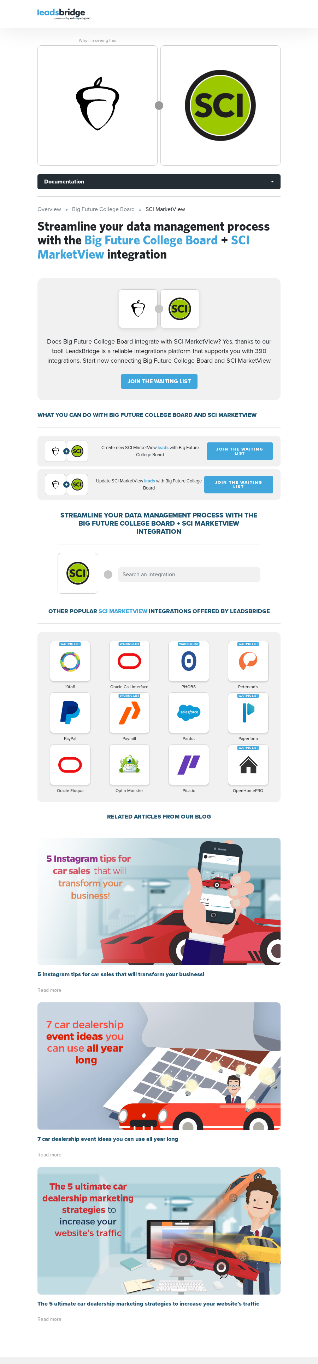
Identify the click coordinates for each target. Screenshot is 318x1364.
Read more (49, 990)
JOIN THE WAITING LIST (159, 381)
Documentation (64, 181)
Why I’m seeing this (97, 40)
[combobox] (189, 574)
